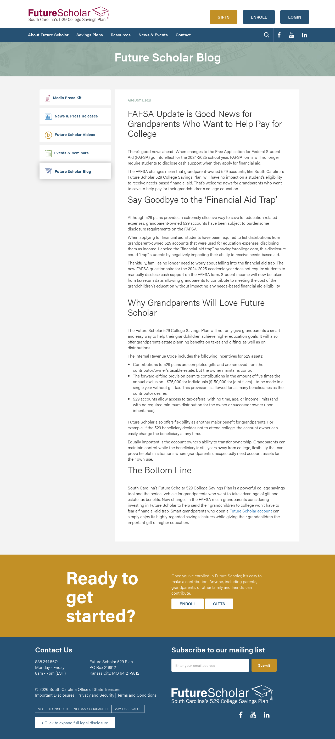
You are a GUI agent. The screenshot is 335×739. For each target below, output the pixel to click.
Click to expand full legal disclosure (75, 723)
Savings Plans (89, 35)
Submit (264, 665)
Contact (183, 35)
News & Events (153, 35)
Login (294, 17)
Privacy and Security (95, 695)
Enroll (259, 17)
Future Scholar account (251, 511)
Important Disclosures (54, 695)
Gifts (223, 17)
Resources (121, 35)
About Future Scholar (48, 35)
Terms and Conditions (137, 695)
